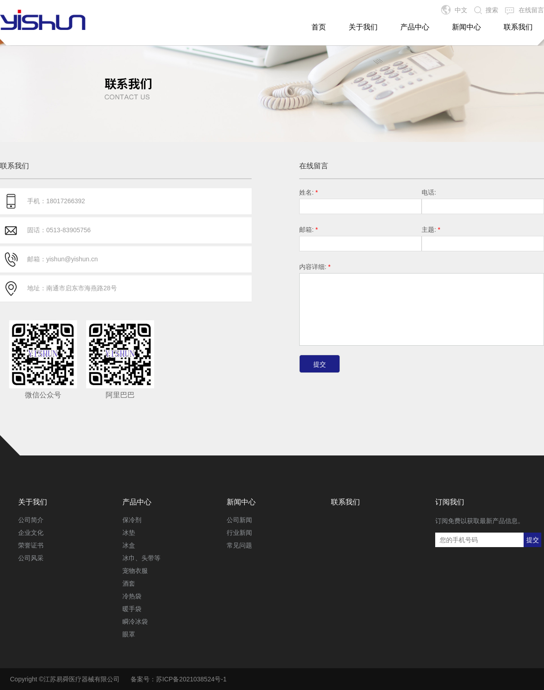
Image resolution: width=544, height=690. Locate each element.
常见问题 (239, 545)
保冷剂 (131, 520)
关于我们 (363, 27)
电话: (429, 192)
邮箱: (308, 229)
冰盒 (128, 545)
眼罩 (128, 634)
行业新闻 (239, 532)
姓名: (308, 192)
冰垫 (128, 532)
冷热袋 (131, 596)
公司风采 (31, 558)
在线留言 (531, 10)
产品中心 (414, 27)
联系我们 (518, 27)
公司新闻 (239, 520)
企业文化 (31, 532)
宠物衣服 (135, 570)
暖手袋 (131, 608)
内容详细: (314, 266)
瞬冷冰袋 (135, 621)
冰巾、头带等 (141, 558)
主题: (431, 229)
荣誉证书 (31, 545)
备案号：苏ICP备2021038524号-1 (179, 679)
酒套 (128, 583)
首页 (318, 27)
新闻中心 (466, 27)
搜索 (492, 10)
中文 (461, 10)
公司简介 (31, 520)
